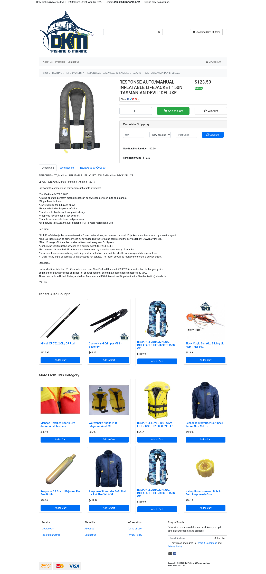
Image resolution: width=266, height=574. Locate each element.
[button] (214, 62)
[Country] (160, 135)
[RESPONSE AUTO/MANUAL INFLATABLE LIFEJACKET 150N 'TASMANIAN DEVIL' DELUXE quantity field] (135, 111)
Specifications (67, 167)
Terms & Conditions (206, 543)
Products (60, 61)
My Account (48, 528)
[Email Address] (190, 538)
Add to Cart (173, 111)
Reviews (93, 167)
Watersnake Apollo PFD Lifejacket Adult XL (103, 424)
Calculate (212, 134)
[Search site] (159, 32)
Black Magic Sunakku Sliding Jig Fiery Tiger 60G (205, 345)
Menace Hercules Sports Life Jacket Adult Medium (58, 424)
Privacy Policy (135, 535)
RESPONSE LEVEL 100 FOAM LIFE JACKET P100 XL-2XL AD (155, 424)
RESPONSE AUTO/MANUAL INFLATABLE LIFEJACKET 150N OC (156, 345)
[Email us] (170, 554)
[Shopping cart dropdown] (224, 32)
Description (48, 167)
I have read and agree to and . (195, 545)
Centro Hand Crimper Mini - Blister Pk (105, 345)
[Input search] (129, 32)
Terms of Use (135, 528)
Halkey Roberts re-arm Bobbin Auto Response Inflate (203, 493)
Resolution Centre (51, 535)
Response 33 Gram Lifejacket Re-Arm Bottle (60, 493)
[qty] (133, 135)
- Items (206, 32)
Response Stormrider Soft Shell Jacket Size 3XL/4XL (107, 493)
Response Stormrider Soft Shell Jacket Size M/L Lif (204, 424)
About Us (48, 61)
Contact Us (73, 61)
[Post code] (186, 135)
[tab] (48, 168)
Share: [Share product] (129, 99)
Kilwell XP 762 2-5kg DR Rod (58, 343)
